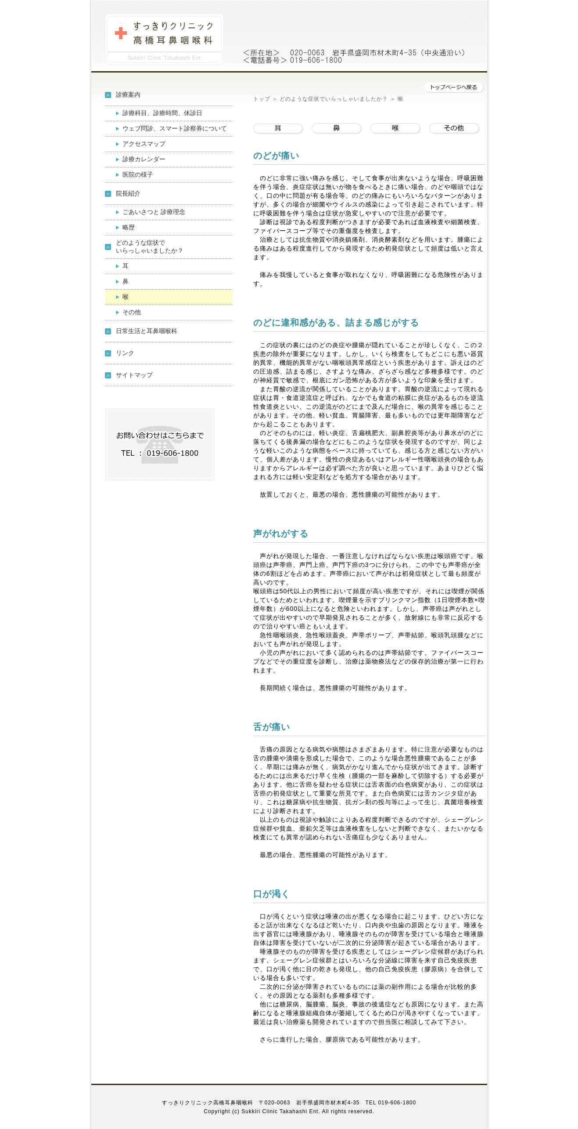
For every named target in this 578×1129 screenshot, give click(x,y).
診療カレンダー (143, 159)
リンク (125, 352)
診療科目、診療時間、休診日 (162, 112)
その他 (134, 312)
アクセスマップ (143, 143)
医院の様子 (137, 174)
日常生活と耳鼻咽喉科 (146, 330)
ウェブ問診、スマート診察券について (174, 128)
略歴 (134, 227)
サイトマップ (134, 374)
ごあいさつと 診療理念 (154, 211)
